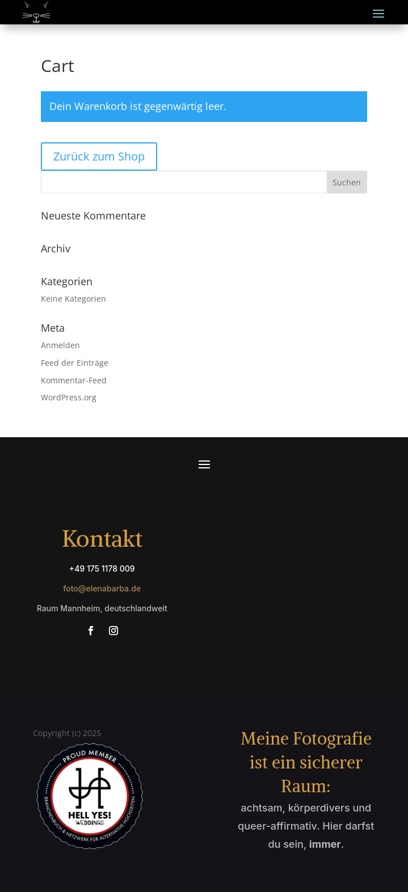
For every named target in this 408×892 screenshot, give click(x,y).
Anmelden (60, 345)
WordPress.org (68, 397)
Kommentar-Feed (74, 380)
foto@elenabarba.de (102, 588)
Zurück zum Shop (99, 156)
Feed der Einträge (74, 362)
